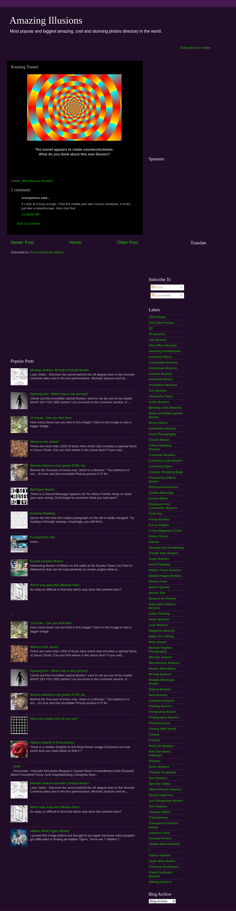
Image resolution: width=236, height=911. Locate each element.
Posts (157, 287)
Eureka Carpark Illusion (46, 561)
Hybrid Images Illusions (165, 576)
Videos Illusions (160, 855)
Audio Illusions (159, 402)
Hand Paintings (159, 564)
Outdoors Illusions (161, 700)
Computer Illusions (162, 455)
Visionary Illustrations (164, 866)
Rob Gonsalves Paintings (159, 753)
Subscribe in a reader (195, 47)
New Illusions (158, 695)
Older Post (127, 242)
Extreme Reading (42, 513)
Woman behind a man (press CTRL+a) (57, 465)
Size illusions (158, 778)
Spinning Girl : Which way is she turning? (59, 394)
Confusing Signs (160, 466)
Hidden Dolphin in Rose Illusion (52, 742)
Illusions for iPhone (162, 598)
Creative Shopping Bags (166, 472)
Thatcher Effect (159, 812)
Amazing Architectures (164, 351)
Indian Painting (159, 613)
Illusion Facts (158, 581)
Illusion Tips (157, 593)
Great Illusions (159, 559)
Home (75, 242)
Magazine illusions (162, 630)
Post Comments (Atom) (46, 252)
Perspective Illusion (162, 712)
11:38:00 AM (30, 214)
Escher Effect (158, 498)
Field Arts (155, 513)
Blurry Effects (158, 423)
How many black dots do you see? (54, 718)
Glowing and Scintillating (166, 547)
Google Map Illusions (163, 553)
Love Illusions (158, 625)
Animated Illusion (161, 379)
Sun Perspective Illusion (166, 800)
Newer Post (22, 242)
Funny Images (159, 525)
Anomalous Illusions (163, 385)
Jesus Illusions (159, 619)
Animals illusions (160, 374)
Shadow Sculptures (162, 772)
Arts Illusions (158, 390)
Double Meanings (161, 493)
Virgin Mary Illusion (162, 861)
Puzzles (154, 740)
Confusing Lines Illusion (165, 460)
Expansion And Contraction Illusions (163, 506)
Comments (161, 295)
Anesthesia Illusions (163, 368)
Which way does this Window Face (54, 585)
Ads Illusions (158, 340)
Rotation (154, 761)
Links (17, 766)
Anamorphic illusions (163, 362)
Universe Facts (159, 833)
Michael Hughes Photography (160, 649)
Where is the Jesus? (44, 441)
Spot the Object (160, 783)
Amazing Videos (160, 357)
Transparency (158, 817)
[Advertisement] (44, 306)
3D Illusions (157, 334)
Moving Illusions (160, 674)
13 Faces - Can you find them (51, 418)
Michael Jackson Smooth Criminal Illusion (59, 370)
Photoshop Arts (159, 723)
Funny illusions (159, 519)
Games (154, 542)
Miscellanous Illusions (37, 181)
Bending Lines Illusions (165, 407)
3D (151, 328)
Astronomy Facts (161, 396)
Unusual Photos (160, 838)
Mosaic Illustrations (162, 668)
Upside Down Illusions (164, 844)
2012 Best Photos (161, 322)
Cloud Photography (162, 434)
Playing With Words (163, 729)
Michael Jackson (160, 657)
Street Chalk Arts (161, 795)
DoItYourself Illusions (163, 487)
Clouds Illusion (159, 440)
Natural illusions (160, 689)
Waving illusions (160, 882)
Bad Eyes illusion (42, 489)
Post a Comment (29, 223)
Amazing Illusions (45, 20)
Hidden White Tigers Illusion (49, 831)
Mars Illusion (158, 642)
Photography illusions (164, 717)
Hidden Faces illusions (165, 570)
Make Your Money (161, 636)
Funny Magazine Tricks (165, 530)
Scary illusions (159, 766)
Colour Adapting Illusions (160, 447)
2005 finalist (157, 317)
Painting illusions (161, 706)
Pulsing (154, 734)
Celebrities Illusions (162, 428)
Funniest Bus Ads (42, 537)
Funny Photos (158, 536)
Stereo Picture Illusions (165, 789)
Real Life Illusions (161, 746)
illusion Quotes (159, 587)
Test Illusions (158, 806)
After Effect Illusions (163, 345)
